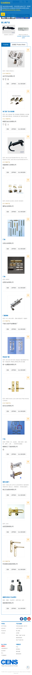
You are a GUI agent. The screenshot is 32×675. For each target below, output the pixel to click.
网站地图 (18, 651)
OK (3, 14)
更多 (8, 83)
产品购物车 (3, 655)
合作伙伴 (3, 628)
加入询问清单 (21, 83)
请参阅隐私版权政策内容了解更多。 (11, 10)
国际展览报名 (19, 637)
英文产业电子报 (19, 640)
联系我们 (18, 649)
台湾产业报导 (19, 628)
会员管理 (3, 650)
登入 (2, 653)
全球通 (17, 633)
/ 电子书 (25, 626)
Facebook (3, 630)
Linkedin (3, 633)
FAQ (17, 646)
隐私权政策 (18, 653)
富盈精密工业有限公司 (8, 34)
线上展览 (18, 630)
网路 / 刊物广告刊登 (20, 635)
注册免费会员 (4, 648)
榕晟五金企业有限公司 (23, 34)
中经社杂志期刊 (19, 626)
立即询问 (13, 83)
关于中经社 (3, 626)
